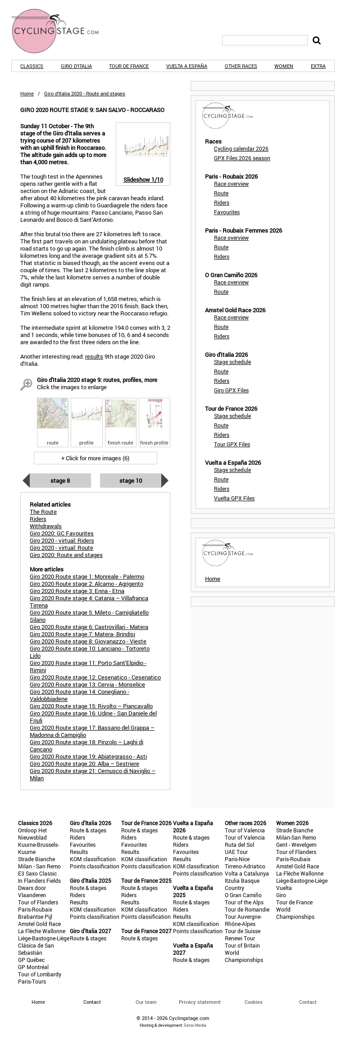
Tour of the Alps (244, 902)
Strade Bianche (36, 859)
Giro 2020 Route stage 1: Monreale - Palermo (87, 576)
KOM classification (93, 859)
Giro (281, 895)
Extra (318, 66)
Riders (221, 202)
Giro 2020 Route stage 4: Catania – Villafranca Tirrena (89, 601)
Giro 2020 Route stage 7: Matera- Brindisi (82, 634)
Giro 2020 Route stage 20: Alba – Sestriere (84, 763)
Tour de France (129, 66)
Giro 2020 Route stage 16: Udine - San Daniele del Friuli (93, 716)
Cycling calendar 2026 (241, 148)
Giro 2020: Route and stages (66, 555)
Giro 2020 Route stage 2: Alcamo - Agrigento (86, 584)
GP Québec (31, 959)
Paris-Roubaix (35, 909)
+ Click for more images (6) (95, 458)
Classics (31, 66)
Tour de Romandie (247, 909)
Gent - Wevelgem (296, 844)
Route (221, 193)
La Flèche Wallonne (41, 931)
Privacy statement (200, 1001)
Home (27, 93)
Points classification (94, 866)
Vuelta (284, 887)
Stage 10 (130, 480)
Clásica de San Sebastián (36, 949)
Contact (308, 1001)
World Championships (244, 956)
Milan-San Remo (296, 837)
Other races (241, 66)
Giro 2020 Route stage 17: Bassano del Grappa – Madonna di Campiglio (92, 731)
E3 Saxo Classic (37, 873)
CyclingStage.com (60, 31)
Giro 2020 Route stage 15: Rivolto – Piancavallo (91, 706)
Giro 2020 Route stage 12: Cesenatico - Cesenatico (95, 677)
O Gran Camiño (243, 895)
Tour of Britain (242, 945)
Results (79, 851)
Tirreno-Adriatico (245, 866)
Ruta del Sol (239, 844)
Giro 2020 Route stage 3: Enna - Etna (77, 591)
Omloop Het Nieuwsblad (32, 834)
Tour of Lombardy (39, 974)
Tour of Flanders (38, 902)
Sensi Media (195, 1025)
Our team (146, 1001)
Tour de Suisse (242, 931)
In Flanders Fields (39, 880)
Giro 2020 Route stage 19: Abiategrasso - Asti (88, 756)
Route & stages (88, 830)
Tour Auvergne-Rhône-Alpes (243, 920)
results (94, 356)
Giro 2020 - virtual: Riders (62, 540)
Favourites (227, 212)
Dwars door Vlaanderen (32, 891)
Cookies (254, 1001)
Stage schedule (232, 361)
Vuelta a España (186, 66)
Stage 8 (60, 480)
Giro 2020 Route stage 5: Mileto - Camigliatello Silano (89, 616)
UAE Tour (236, 851)
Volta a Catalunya (247, 873)
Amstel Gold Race (39, 923)
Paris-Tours (32, 981)
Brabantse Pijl (35, 916)
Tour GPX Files (232, 444)
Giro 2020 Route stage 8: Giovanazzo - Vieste (88, 641)
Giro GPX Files (231, 390)
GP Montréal (33, 967)
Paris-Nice (237, 859)
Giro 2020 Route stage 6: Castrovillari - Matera (89, 627)
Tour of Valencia (245, 830)
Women (283, 66)
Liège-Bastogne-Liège (43, 938)
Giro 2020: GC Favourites (62, 533)
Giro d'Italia (76, 66)
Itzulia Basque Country (242, 884)
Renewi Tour (240, 938)
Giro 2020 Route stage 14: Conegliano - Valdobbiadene (79, 695)
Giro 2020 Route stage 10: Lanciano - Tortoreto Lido (90, 652)
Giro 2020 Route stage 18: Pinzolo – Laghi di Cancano (86, 745)
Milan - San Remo (39, 866)
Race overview (231, 183)
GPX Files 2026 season (242, 158)
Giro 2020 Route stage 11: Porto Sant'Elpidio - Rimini (88, 666)
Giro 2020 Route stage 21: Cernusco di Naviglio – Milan (92, 774)
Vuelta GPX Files (234, 498)
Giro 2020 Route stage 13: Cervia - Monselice (87, 684)
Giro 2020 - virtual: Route (61, 548)
